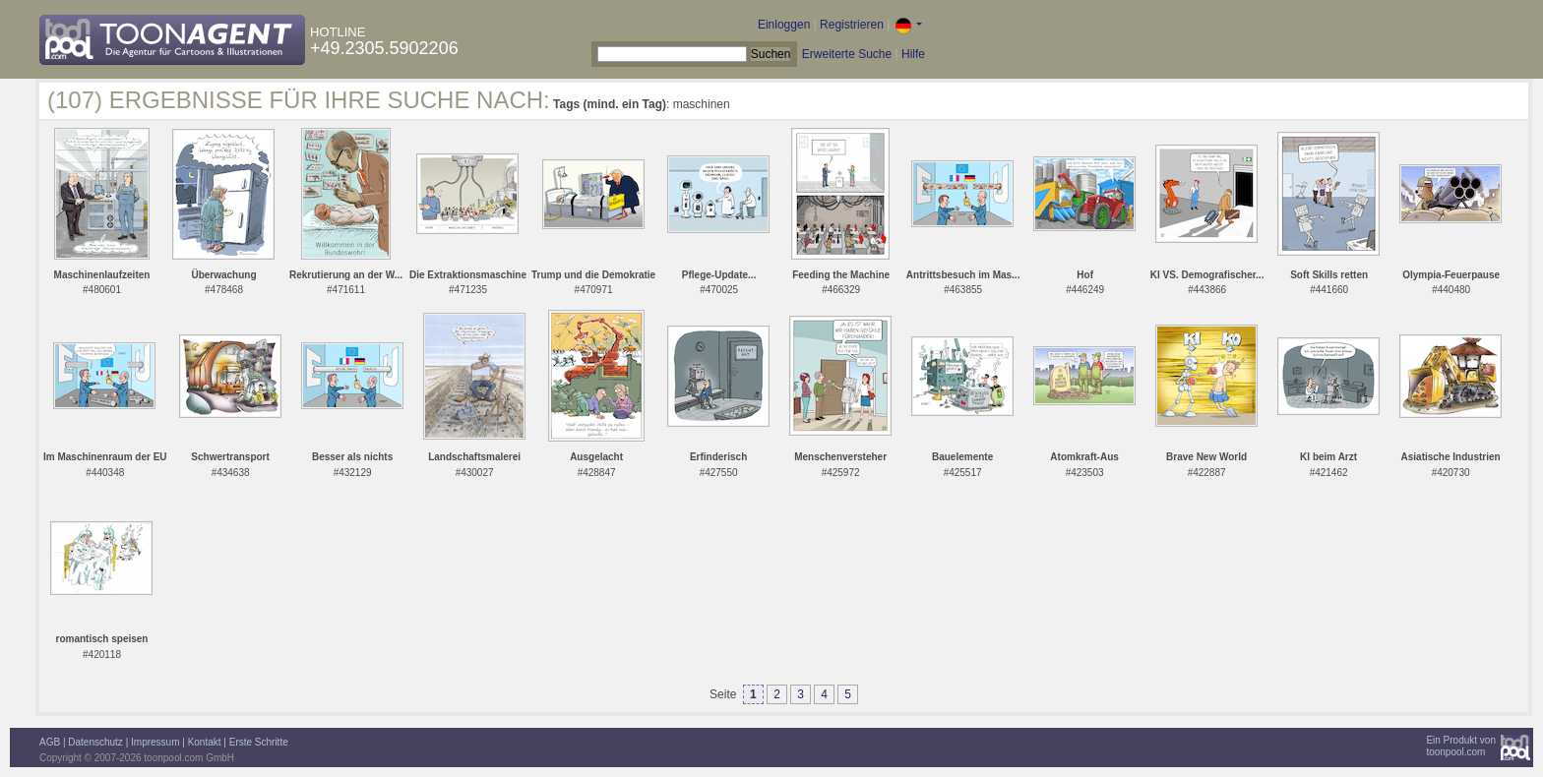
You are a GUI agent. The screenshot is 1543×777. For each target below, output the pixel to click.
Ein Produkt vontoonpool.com (1461, 746)
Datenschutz (95, 742)
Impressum (155, 742)
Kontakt (204, 742)
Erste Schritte (258, 742)
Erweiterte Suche (847, 54)
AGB (49, 742)
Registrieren (852, 24)
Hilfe (913, 54)
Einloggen (784, 24)
